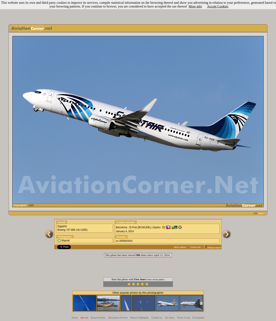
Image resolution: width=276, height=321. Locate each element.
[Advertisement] (138, 11)
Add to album (180, 247)
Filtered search (212, 248)
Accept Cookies (217, 6)
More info (195, 6)
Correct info (195, 247)
